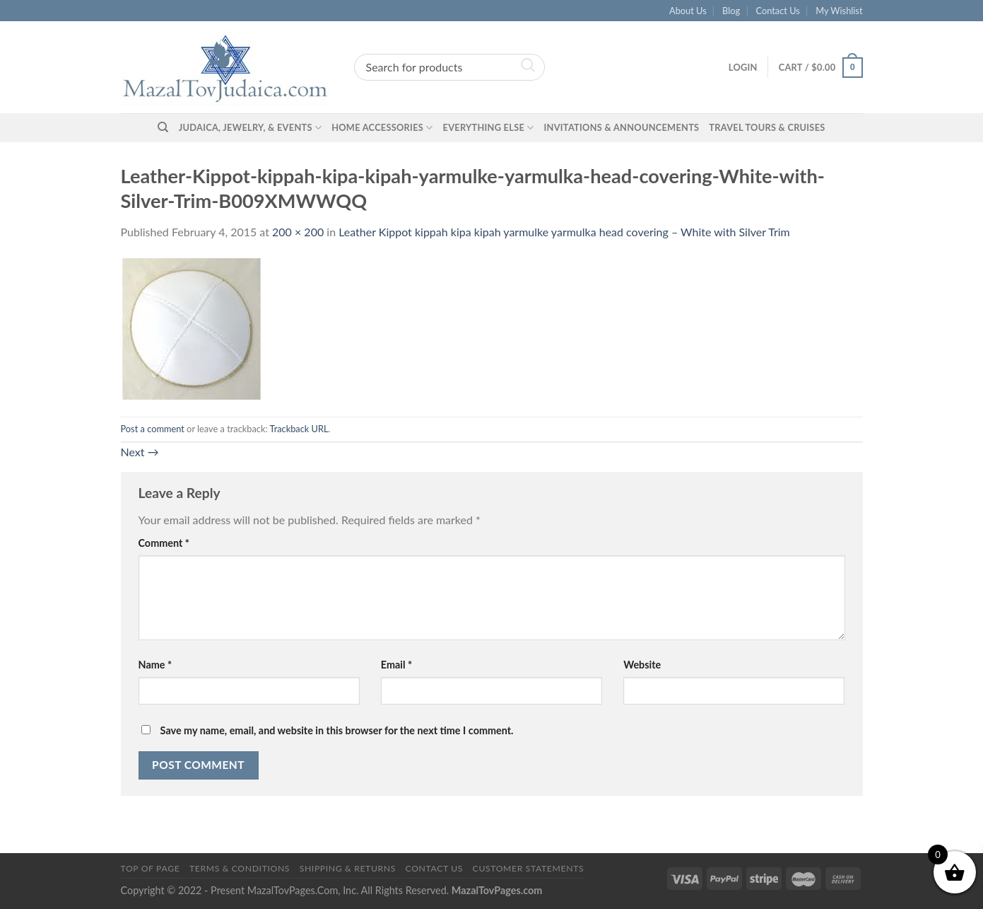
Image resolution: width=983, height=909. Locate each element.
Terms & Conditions (239, 868)
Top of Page (150, 868)
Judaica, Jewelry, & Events (250, 127)
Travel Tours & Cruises (767, 127)
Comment (164, 543)
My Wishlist (839, 10)
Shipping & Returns (348, 868)
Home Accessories (381, 127)
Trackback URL (298, 428)
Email (396, 665)
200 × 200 (298, 231)
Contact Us (778, 10)
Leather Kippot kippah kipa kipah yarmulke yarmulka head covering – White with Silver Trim (564, 231)
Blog (731, 10)
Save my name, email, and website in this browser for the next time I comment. (337, 730)
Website (642, 665)
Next (140, 451)
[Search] (163, 127)
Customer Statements (528, 868)
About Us (688, 10)
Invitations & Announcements (621, 127)
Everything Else (488, 127)
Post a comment (152, 428)
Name (155, 665)
